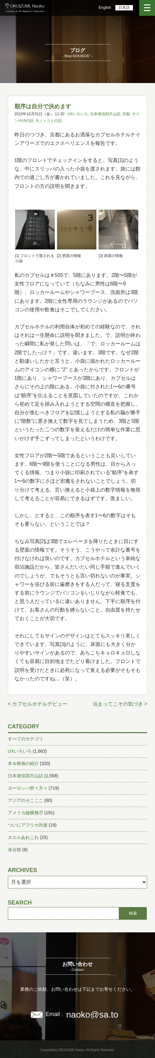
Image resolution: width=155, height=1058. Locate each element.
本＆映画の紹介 (23, 763)
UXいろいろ (77, 114)
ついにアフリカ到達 (28, 825)
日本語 (124, 7)
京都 (126, 114)
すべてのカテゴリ (25, 738)
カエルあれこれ (23, 837)
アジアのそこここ (25, 800)
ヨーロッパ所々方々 (28, 788)
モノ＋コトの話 (48, 120)
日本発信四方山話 (105, 114)
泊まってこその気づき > (120, 704)
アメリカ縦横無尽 (25, 812)
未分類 (14, 849)
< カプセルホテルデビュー (38, 704)
